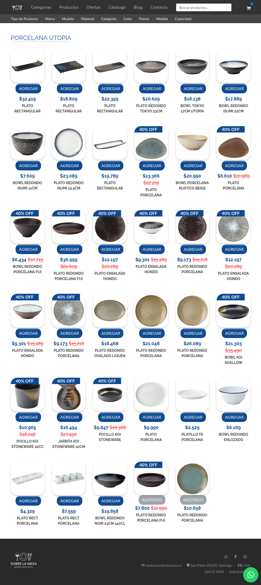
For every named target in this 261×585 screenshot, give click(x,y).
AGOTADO (152, 499)
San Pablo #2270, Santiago (211, 565)
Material (87, 19)
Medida (162, 19)
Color (127, 19)
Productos (69, 7)
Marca (50, 19)
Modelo (68, 19)
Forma (144, 19)
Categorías (41, 7)
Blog (138, 7)
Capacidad (183, 19)
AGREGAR (28, 88)
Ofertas (93, 7)
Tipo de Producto (24, 19)
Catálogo (117, 7)
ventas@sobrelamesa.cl (163, 565)
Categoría (108, 19)
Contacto (159, 7)
